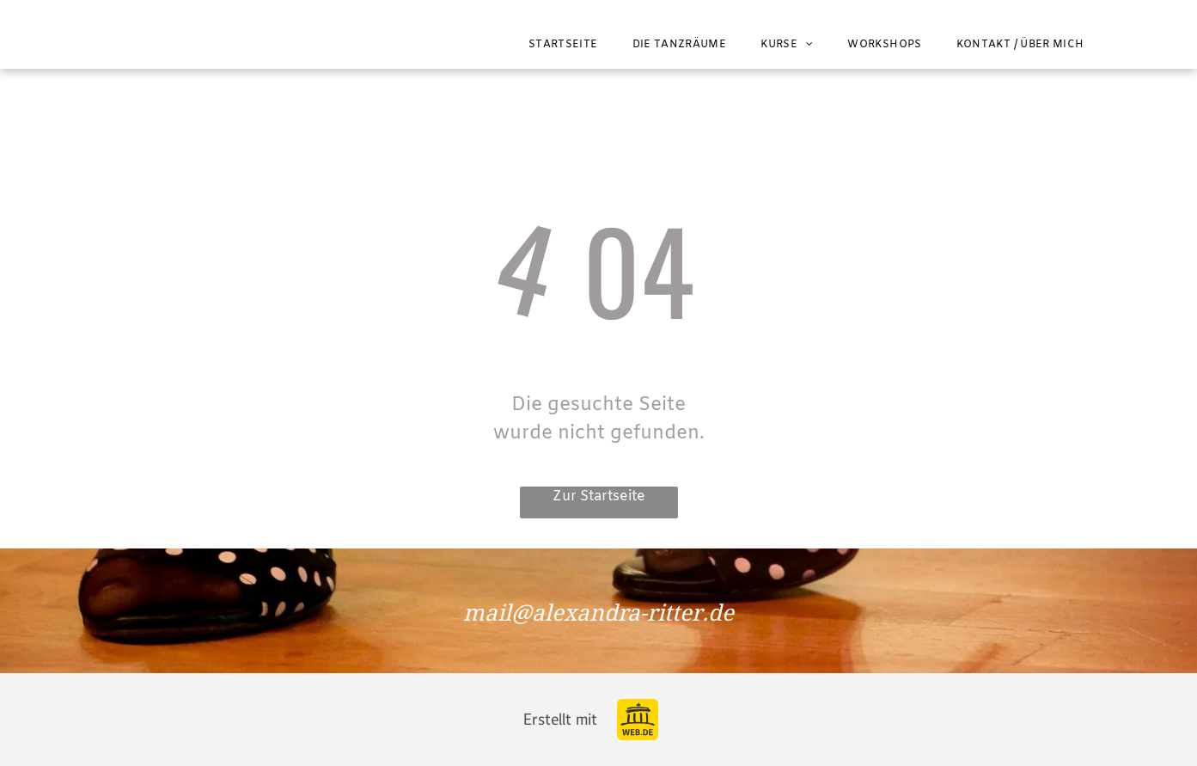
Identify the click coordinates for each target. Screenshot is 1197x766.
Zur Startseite (599, 496)
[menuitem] (563, 44)
